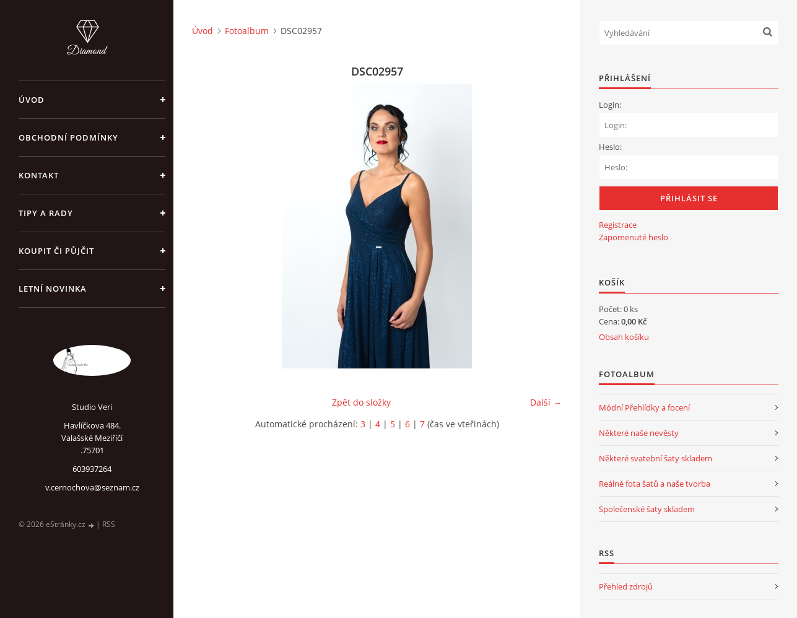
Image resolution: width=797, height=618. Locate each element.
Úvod (32, 99)
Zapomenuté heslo (633, 237)
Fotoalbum (247, 31)
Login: (610, 104)
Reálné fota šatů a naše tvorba (654, 483)
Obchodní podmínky (68, 137)
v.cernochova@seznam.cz (92, 487)
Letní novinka (53, 288)
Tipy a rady (46, 213)
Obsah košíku (624, 336)
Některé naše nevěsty (639, 432)
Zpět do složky (361, 402)
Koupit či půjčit (56, 250)
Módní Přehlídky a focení (644, 407)
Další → (546, 402)
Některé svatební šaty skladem (655, 458)
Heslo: (610, 146)
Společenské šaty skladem (647, 509)
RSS (108, 524)
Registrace (618, 224)
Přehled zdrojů (626, 586)
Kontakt (39, 175)
